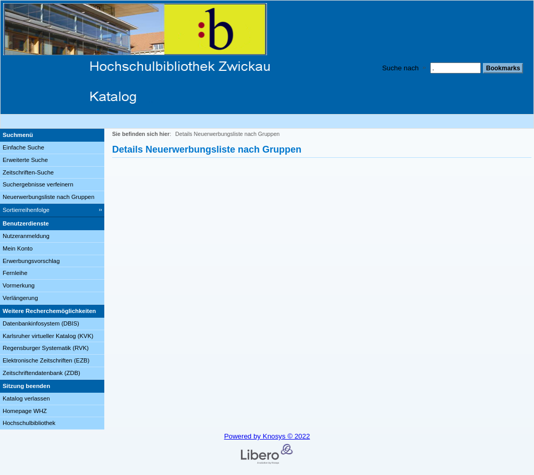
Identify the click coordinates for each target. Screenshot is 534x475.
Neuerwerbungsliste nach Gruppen (48, 197)
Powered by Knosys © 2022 (267, 436)
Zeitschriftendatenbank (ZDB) (41, 373)
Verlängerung (20, 298)
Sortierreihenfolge (26, 210)
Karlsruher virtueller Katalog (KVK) (48, 336)
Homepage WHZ (25, 411)
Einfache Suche (23, 147)
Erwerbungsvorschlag (31, 261)
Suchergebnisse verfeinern (38, 184)
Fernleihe (15, 273)
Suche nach (400, 68)
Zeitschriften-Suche (28, 172)
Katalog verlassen (26, 398)
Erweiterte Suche (25, 160)
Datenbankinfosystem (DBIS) (41, 323)
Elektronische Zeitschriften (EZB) (46, 360)
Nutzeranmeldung (26, 236)
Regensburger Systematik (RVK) (46, 348)
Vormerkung (18, 285)
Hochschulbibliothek (29, 423)
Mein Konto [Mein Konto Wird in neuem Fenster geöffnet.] (18, 248)
